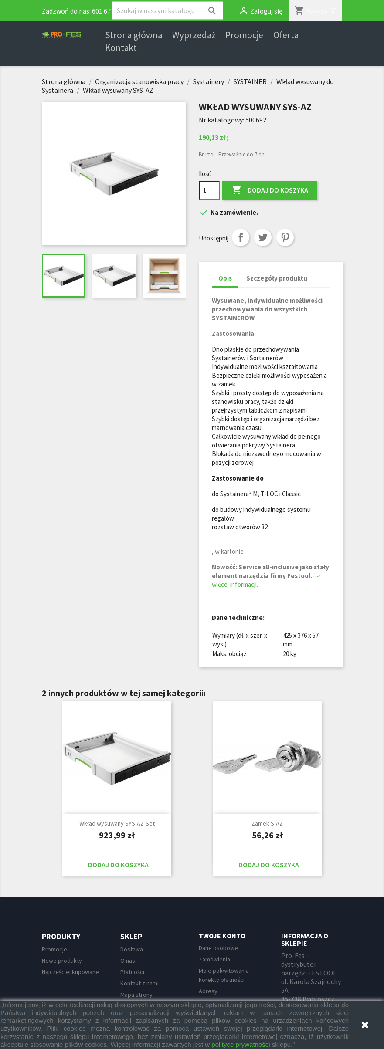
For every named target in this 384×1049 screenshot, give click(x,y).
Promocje (244, 35)
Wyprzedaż (193, 35)
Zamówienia (214, 959)
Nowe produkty (62, 960)
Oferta (286, 35)
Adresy (208, 991)
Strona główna (133, 35)
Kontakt (121, 48)
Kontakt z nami (139, 983)
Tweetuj (263, 237)
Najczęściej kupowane (70, 972)
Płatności (132, 972)
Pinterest (285, 237)
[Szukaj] (167, 10)
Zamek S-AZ (267, 823)
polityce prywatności (240, 1044)
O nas (127, 960)
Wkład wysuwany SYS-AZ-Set (117, 823)
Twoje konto (222, 935)
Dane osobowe (218, 948)
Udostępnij (240, 237)
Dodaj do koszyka (269, 190)
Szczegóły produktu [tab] (276, 278)
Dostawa (131, 949)
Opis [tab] (225, 278)
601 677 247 (109, 11)
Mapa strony (136, 994)
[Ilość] (209, 190)
